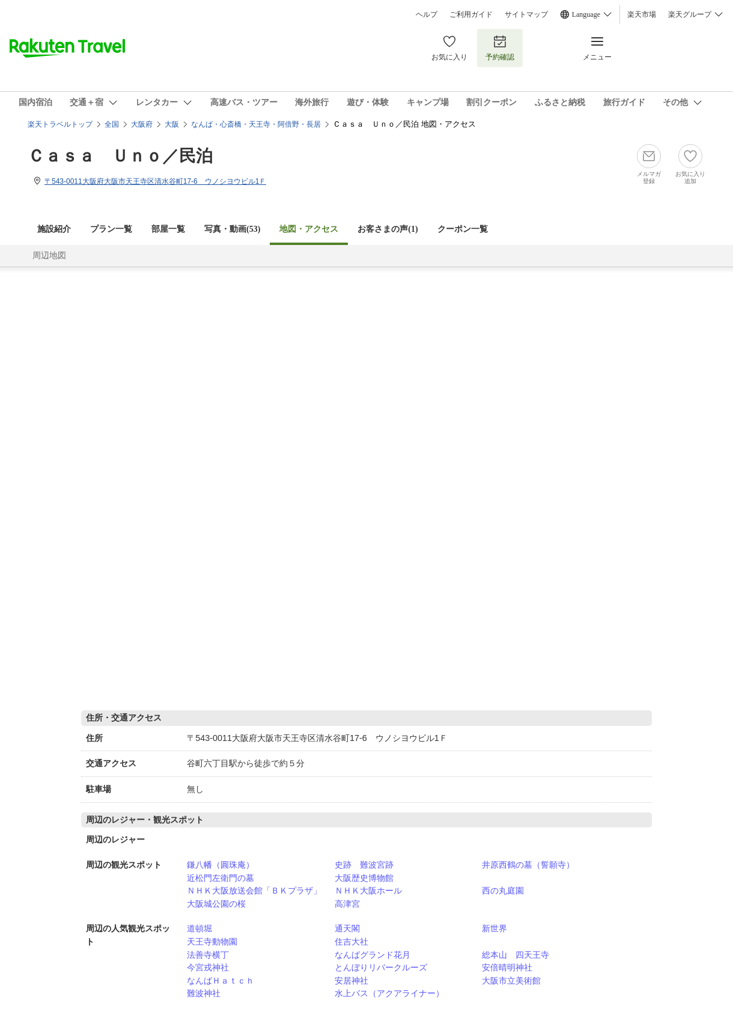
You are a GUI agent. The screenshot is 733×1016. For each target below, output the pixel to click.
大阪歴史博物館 (364, 878)
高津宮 (347, 904)
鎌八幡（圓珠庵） (220, 864)
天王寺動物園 (212, 941)
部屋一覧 (168, 229)
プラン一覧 (111, 229)
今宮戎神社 (208, 967)
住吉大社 (351, 941)
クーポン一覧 (462, 229)
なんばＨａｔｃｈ (220, 980)
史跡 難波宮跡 (364, 864)
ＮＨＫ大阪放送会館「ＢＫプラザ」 (254, 890)
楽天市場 (641, 14)
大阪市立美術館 (511, 980)
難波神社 (204, 993)
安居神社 (351, 980)
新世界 (494, 928)
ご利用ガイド (471, 14)
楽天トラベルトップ (60, 124)
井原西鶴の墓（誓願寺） (528, 864)
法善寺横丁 (208, 955)
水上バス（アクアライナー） (389, 993)
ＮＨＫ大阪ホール (368, 890)
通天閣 (347, 928)
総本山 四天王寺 (515, 955)
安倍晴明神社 (507, 967)
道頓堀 (199, 928)
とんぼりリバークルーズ (381, 967)
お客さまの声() (387, 229)
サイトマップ (526, 14)
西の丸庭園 (503, 890)
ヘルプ (426, 14)
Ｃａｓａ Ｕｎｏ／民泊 (120, 156)
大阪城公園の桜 (216, 904)
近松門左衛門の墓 (220, 878)
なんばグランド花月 (372, 955)
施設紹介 (54, 229)
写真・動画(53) (232, 229)
